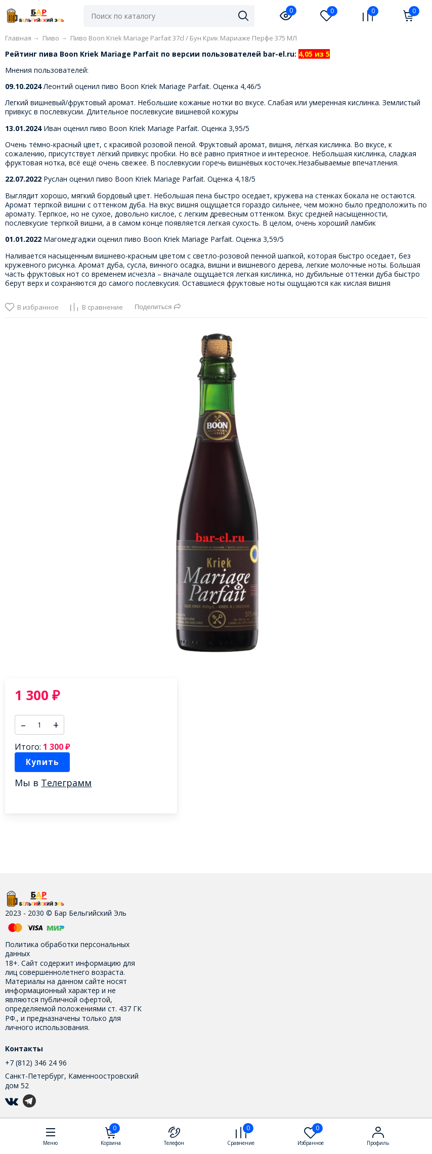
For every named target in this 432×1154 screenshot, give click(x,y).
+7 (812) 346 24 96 (36, 1062)
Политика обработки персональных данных (67, 948)
